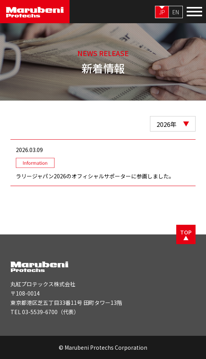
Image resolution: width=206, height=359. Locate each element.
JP (162, 12)
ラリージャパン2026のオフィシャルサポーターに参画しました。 (95, 176)
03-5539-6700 (40, 312)
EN (175, 12)
